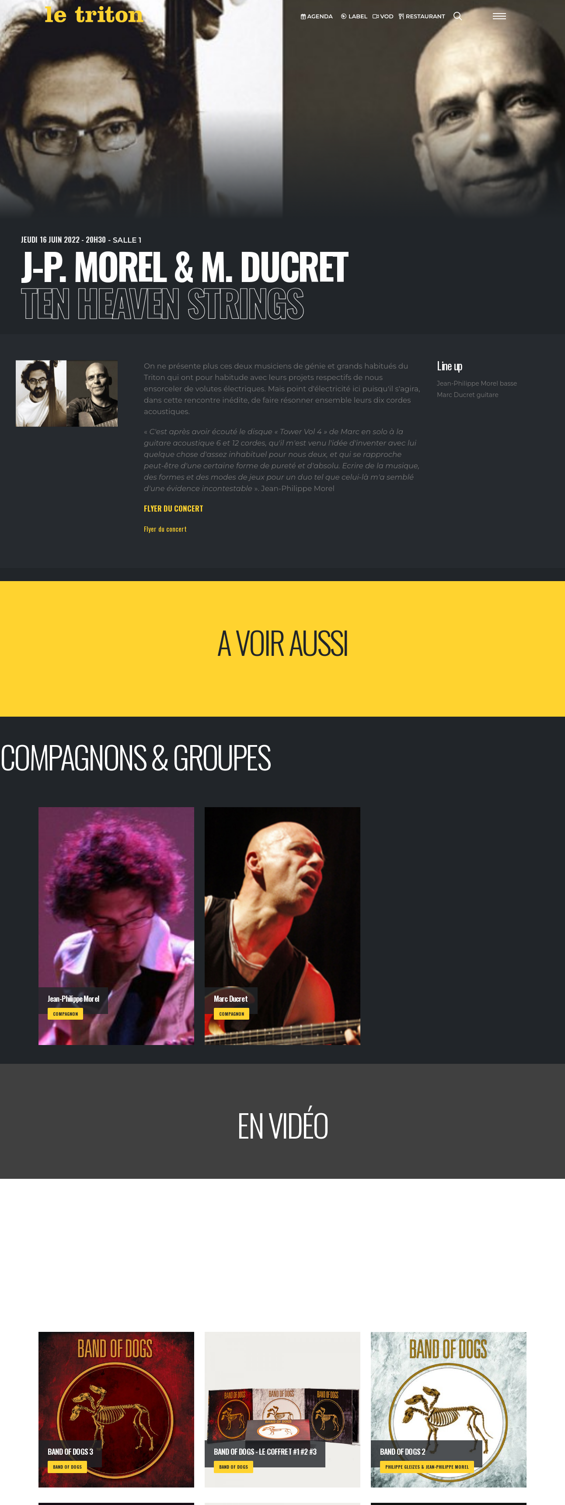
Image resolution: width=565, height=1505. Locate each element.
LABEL (354, 16)
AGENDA (317, 16)
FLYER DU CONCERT (173, 508)
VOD (383, 16)
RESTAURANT (422, 16)
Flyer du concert (165, 528)
